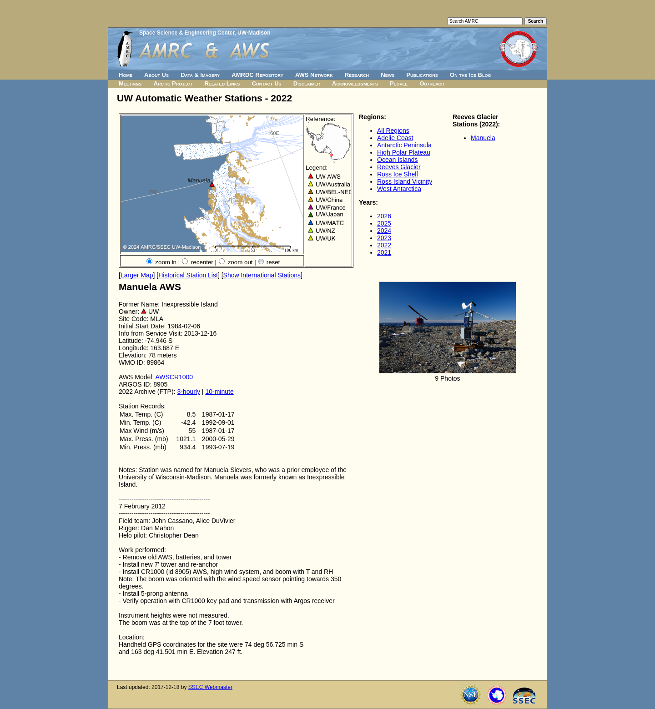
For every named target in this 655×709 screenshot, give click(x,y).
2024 (384, 230)
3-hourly (188, 391)
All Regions (393, 130)
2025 (384, 223)
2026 (384, 216)
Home (125, 74)
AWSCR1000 (174, 377)
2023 (384, 237)
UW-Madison (253, 33)
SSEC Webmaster (210, 687)
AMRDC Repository (257, 74)
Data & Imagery (200, 74)
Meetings (130, 83)
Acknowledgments (355, 83)
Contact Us (266, 83)
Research (357, 74)
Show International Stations (262, 275)
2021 (384, 252)
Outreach (431, 83)
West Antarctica (399, 188)
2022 (384, 245)
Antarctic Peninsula (404, 145)
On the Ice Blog (470, 74)
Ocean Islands (397, 159)
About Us (156, 74)
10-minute (219, 391)
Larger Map (137, 275)
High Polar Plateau (403, 152)
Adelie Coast (395, 137)
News (387, 74)
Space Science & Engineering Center (186, 33)
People (399, 83)
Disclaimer (306, 83)
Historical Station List (188, 275)
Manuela (483, 137)
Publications (422, 74)
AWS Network (314, 74)
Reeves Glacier (399, 167)
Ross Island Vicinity (404, 181)
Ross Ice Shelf (397, 174)
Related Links (222, 83)
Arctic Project (173, 83)
